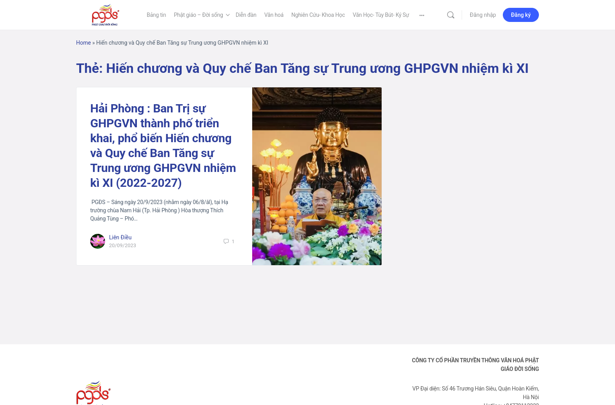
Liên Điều (120, 237)
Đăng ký (521, 15)
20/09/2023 (122, 245)
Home (83, 43)
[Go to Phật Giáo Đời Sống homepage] (105, 14)
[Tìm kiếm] (451, 15)
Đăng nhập (483, 15)
